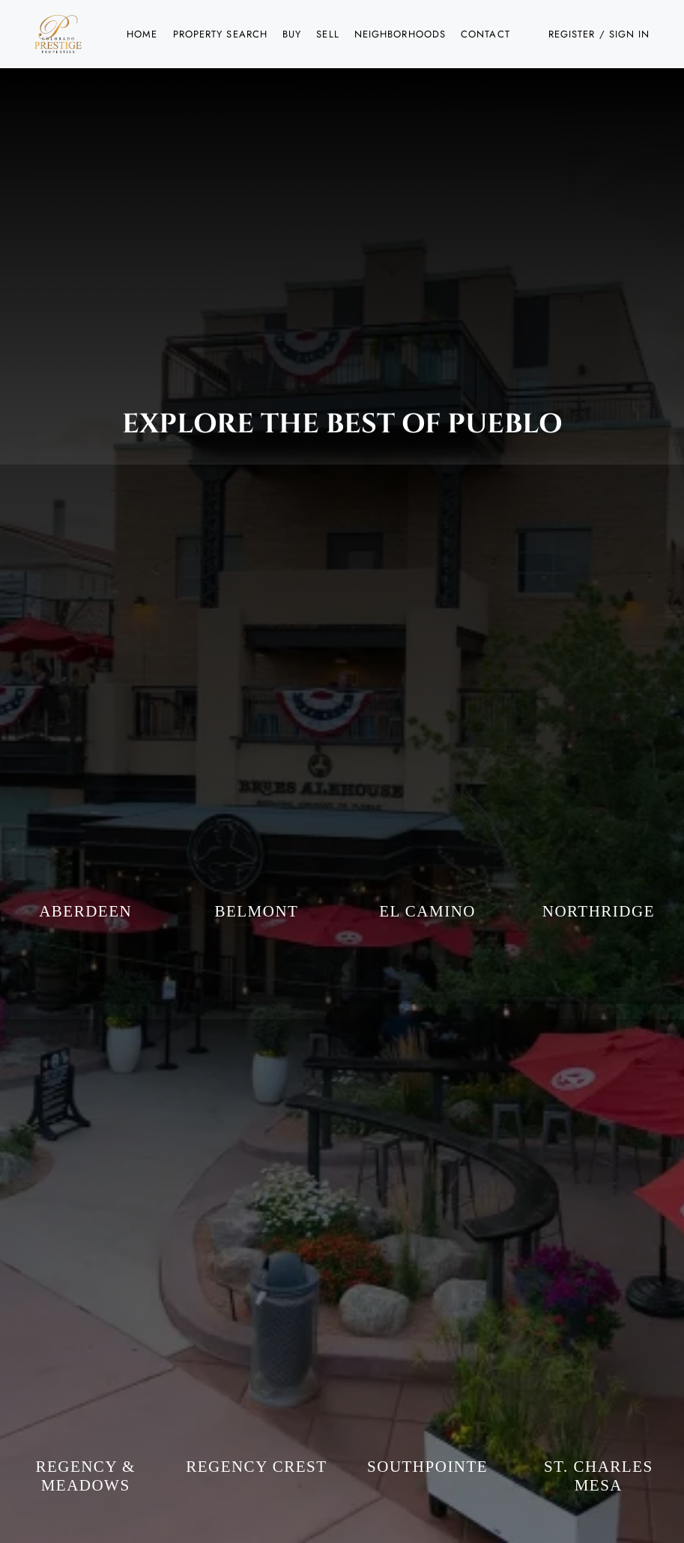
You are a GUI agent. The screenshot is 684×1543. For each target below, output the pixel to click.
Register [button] (572, 34)
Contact (485, 34)
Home (142, 34)
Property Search (220, 34)
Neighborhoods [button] (400, 34)
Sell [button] (327, 34)
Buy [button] (291, 34)
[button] (58, 34)
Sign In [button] (629, 34)
